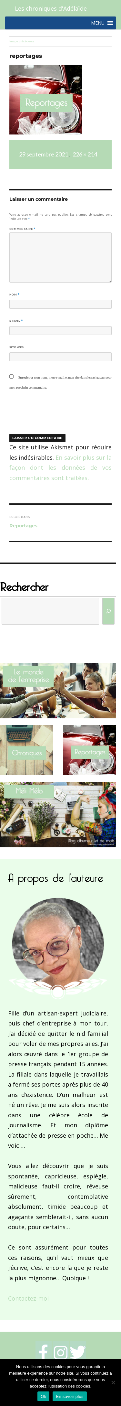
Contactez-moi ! (30, 1298)
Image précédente (21, 41)
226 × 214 (85, 154)
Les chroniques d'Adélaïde (51, 8)
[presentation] (53, 416)
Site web (16, 347)
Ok (43, 1396)
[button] (98, 22)
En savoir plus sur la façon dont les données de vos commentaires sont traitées (60, 468)
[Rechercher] (108, 611)
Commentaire (22, 229)
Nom (14, 294)
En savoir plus (69, 1396)
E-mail (16, 320)
